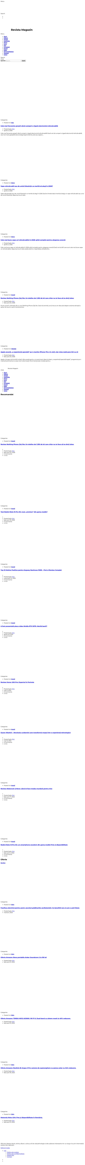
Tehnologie (6, 53)
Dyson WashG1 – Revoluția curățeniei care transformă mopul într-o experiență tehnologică (36, 733)
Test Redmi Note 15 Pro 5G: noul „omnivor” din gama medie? (24, 512)
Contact (5, 55)
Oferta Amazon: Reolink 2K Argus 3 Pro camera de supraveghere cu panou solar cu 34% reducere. (38, 1068)
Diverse (5, 42)
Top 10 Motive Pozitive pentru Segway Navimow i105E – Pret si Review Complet (31, 570)
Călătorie (6, 38)
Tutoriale (6, 39)
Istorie (5, 44)
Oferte (12, 904)
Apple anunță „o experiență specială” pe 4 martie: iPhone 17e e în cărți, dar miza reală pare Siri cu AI (39, 352)
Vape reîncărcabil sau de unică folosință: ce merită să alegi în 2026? (27, 186)
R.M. (13, 129)
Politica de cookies (13, 1152)
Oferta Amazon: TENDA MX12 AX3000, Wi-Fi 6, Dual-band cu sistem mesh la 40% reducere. (36, 1018)
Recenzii (6, 48)
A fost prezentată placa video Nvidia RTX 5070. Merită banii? (24, 626)
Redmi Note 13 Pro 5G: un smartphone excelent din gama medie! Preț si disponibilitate (34, 845)
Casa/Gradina (7, 41)
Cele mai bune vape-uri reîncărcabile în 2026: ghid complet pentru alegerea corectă (33, 240)
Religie (5, 50)
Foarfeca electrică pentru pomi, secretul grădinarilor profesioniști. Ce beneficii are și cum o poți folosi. (40, 908)
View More (3, 863)
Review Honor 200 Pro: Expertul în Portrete (17, 682)
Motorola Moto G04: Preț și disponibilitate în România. (22, 1117)
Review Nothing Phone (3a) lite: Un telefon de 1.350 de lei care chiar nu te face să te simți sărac (37, 298)
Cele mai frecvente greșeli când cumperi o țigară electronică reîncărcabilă (29, 126)
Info (5, 1151)
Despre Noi (10, 1155)
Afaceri (5, 36)
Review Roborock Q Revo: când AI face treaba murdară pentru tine (26, 789)
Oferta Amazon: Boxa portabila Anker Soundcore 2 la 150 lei (24, 957)
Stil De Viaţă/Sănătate (9, 52)
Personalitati (7, 47)
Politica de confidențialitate (15, 1154)
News (5, 45)
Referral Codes (5, 1148)
